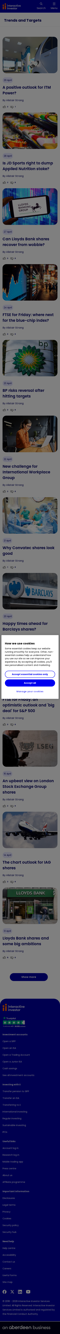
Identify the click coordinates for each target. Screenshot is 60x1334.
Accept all (30, 683)
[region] (29, 667)
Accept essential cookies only (30, 674)
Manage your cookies (30, 691)
